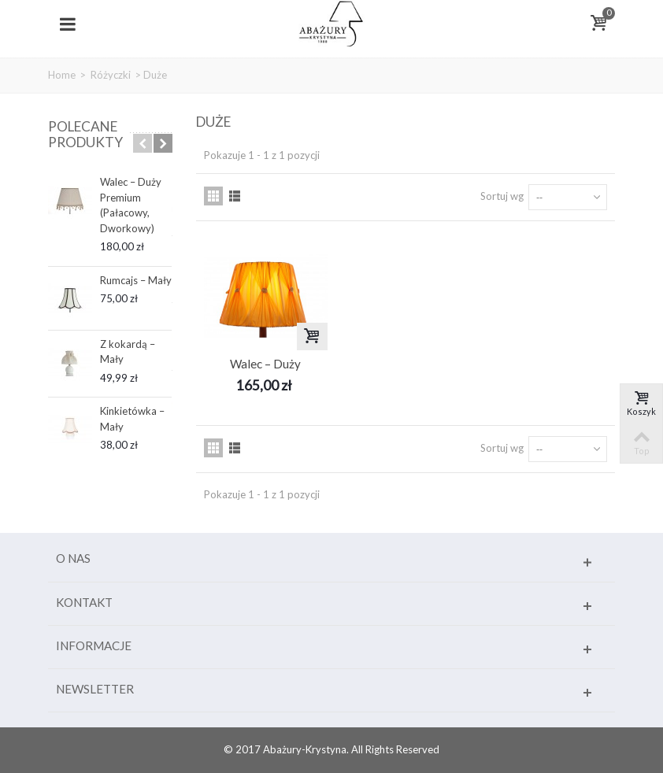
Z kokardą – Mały (127, 352)
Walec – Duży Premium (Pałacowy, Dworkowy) (130, 205)
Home (62, 74)
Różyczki (111, 74)
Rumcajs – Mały (136, 280)
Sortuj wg (502, 196)
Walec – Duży (265, 364)
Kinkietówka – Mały (132, 419)
